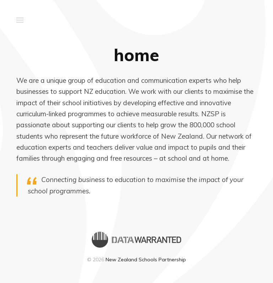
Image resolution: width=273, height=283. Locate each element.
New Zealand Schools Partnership (146, 259)
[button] (19, 20)
